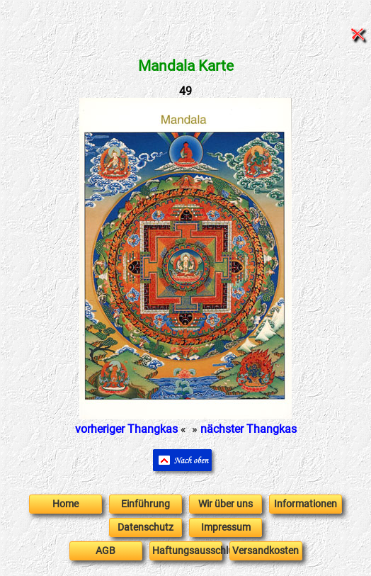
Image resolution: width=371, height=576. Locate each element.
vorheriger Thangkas (126, 429)
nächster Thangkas (248, 429)
